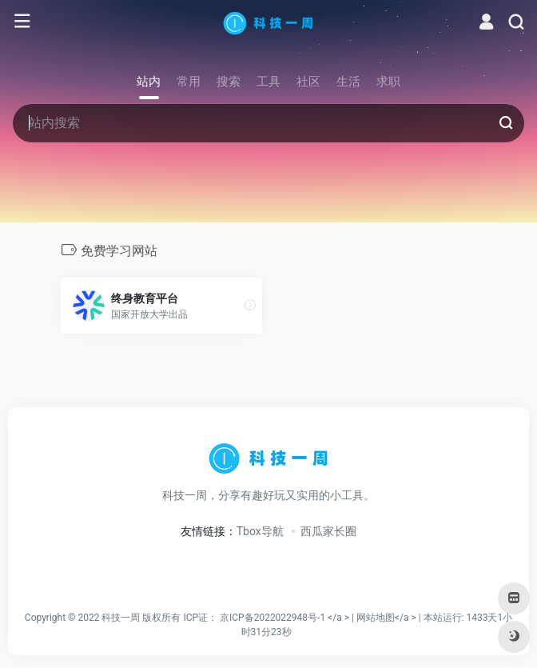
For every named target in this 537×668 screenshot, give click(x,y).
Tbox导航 (260, 531)
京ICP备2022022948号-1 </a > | (288, 617)
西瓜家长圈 (328, 531)
